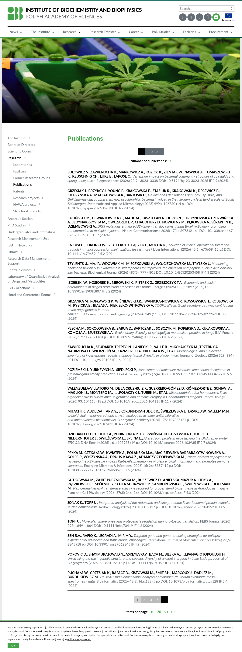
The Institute (40, 32)
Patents (18, 191)
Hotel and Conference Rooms (29, 295)
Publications (22, 184)
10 (152, 612)
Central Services (20, 270)
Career (134, 32)
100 (173, 612)
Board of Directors (21, 144)
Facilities (189, 32)
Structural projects (27, 211)
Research (70, 32)
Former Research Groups (31, 178)
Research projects (26, 198)
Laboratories (22, 164)
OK (13, 645)
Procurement (218, 32)
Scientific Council (20, 151)
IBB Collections (19, 288)
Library (13, 252)
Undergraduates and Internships (31, 232)
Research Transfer (102, 32)
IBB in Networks (20, 245)
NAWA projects (24, 204)
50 (166, 612)
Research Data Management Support (29, 260)
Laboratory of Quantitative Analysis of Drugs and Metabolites (34, 278)
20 (159, 612)
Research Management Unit (28, 238)
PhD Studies (161, 32)
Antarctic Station (20, 218)
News (13, 32)
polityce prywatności (79, 639)
